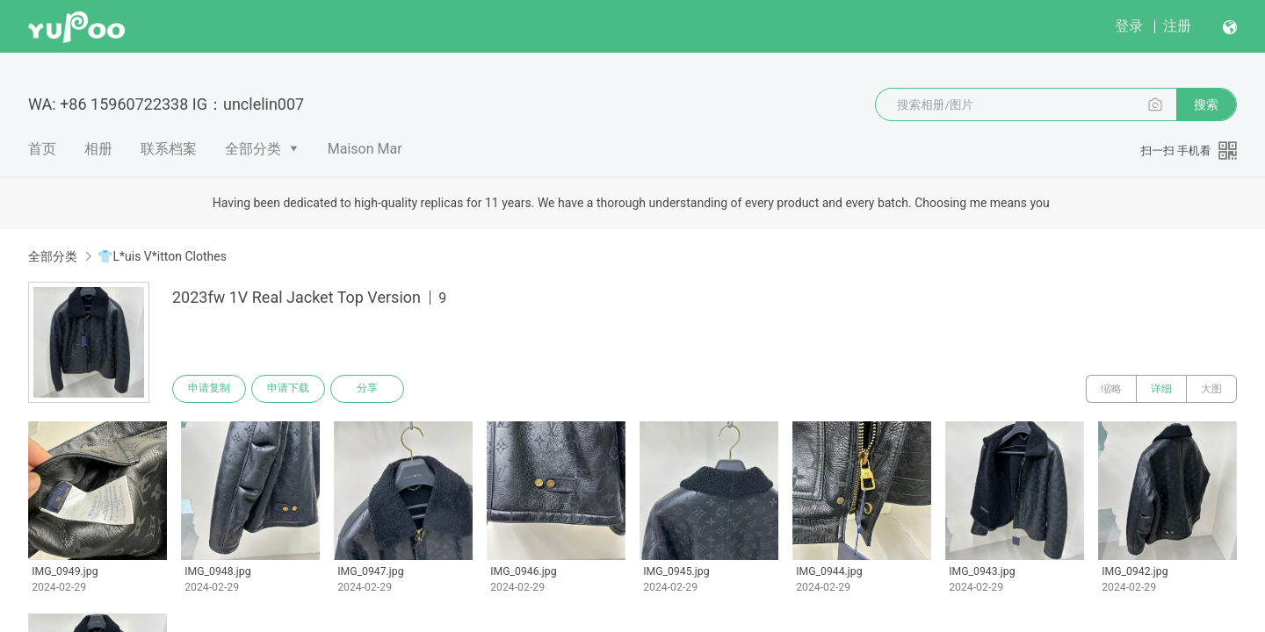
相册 (98, 148)
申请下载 (288, 389)
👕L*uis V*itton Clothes (162, 256)
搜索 (1206, 104)
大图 (1211, 389)
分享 (367, 389)
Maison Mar (365, 148)
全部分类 (253, 148)
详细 (1161, 389)
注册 (1177, 26)
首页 (42, 148)
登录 (1129, 26)
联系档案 (169, 148)
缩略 (1111, 389)
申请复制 (209, 389)
